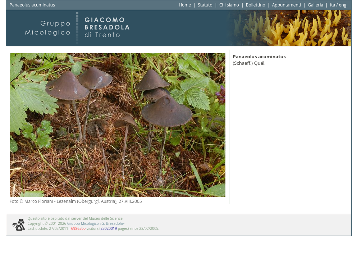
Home (185, 5)
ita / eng (338, 5)
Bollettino (255, 5)
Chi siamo (229, 5)
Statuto (205, 5)
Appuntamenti (286, 5)
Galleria (315, 5)
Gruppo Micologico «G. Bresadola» (96, 223)
